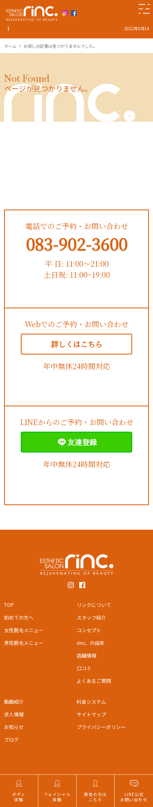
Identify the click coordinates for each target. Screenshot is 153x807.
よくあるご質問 (94, 680)
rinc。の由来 (90, 642)
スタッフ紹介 (91, 617)
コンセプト (89, 629)
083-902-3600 (76, 243)
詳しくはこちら (76, 344)
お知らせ (14, 726)
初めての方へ (18, 617)
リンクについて (94, 604)
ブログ (11, 739)
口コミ (84, 667)
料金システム (91, 701)
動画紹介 (14, 701)
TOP (9, 604)
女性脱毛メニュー (23, 629)
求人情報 (14, 714)
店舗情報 (86, 655)
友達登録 (76, 442)
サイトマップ (91, 714)
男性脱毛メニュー (23, 642)
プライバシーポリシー (101, 726)
